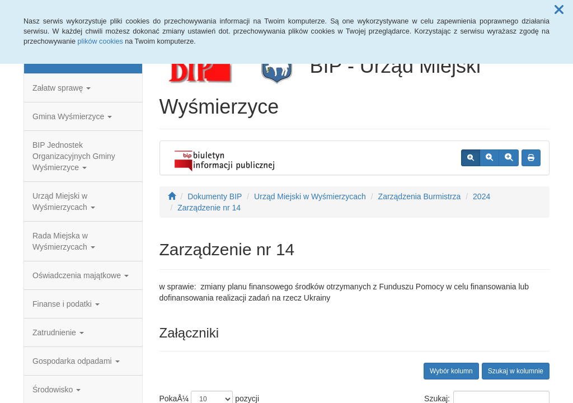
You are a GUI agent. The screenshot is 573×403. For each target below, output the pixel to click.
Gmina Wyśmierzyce (72, 116)
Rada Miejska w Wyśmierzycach (63, 241)
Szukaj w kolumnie (515, 371)
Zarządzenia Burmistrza (419, 196)
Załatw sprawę (61, 87)
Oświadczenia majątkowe (80, 275)
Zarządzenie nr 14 (209, 207)
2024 (481, 196)
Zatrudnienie (58, 332)
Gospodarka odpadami (76, 361)
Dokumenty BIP (214, 196)
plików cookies (100, 41)
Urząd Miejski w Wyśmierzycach (63, 201)
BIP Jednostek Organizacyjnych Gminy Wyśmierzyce (73, 156)
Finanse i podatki (66, 303)
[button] (559, 10)
